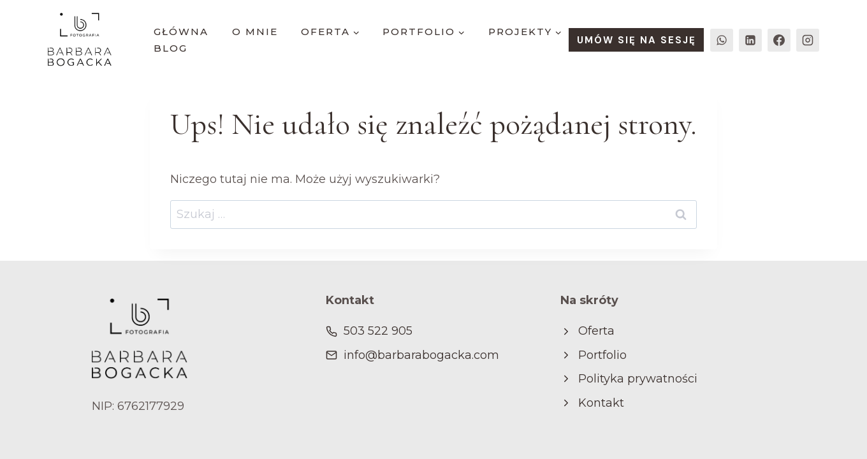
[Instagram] (807, 40)
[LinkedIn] (750, 40)
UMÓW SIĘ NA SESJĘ (636, 40)
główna (181, 32)
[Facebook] (779, 40)
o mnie (255, 32)
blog (170, 48)
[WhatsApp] (721, 40)
